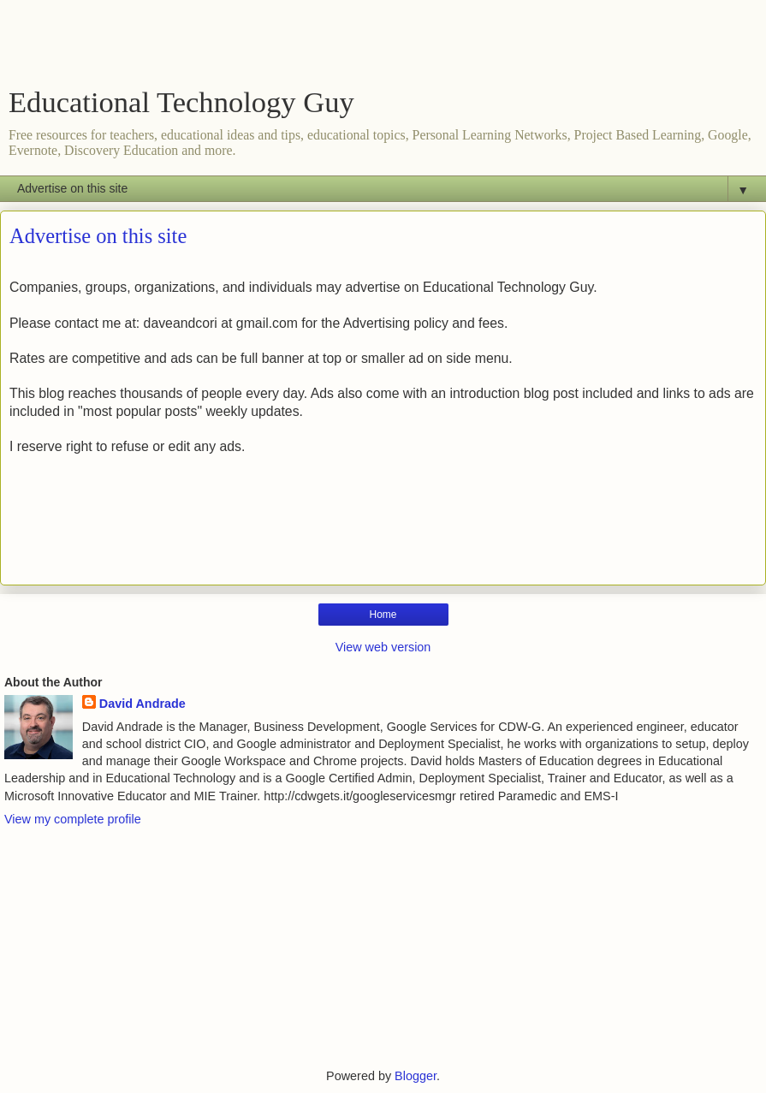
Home (382, 615)
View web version (383, 647)
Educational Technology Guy (181, 102)
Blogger (415, 1076)
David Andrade (142, 703)
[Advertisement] (383, 47)
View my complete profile (72, 819)
